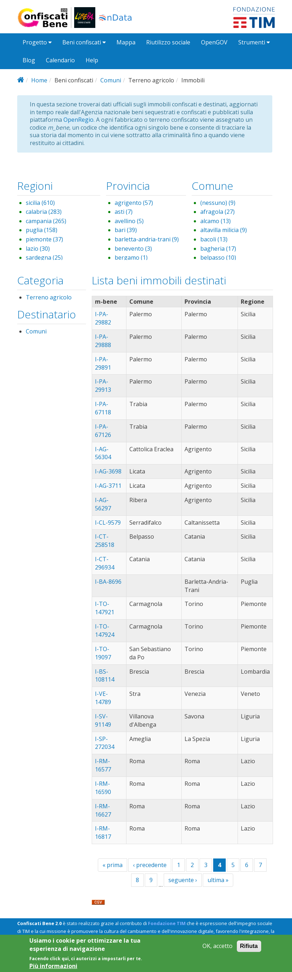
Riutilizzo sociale (168, 42)
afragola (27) (217, 212)
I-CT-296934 (104, 563)
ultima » (218, 880)
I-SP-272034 (104, 743)
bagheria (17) (218, 248)
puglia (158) (41, 230)
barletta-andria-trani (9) (147, 239)
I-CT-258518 (104, 541)
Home (39, 80)
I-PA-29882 (103, 318)
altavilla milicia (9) (223, 230)
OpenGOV (214, 42)
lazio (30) (38, 248)
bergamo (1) (131, 257)
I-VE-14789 (103, 698)
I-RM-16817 (103, 832)
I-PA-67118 (103, 408)
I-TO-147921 (104, 608)
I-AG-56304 (103, 453)
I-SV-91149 (103, 720)
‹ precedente (150, 865)
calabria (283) (44, 212)
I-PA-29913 (103, 385)
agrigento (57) (134, 203)
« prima (112, 865)
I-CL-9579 (108, 522)
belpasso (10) (218, 257)
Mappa (125, 42)
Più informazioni (53, 966)
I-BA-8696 (108, 582)
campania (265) (46, 221)
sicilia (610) (40, 203)
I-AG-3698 (108, 471)
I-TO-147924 (104, 630)
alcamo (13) (215, 221)
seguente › (182, 880)
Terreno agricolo (49, 297)
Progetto (37, 42)
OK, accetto (217, 946)
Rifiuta (249, 946)
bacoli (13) (214, 239)
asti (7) (124, 212)
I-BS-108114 (104, 676)
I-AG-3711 (108, 486)
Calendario (60, 60)
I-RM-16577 (103, 765)
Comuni (110, 80)
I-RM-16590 (103, 788)
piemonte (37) (44, 239)
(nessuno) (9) (217, 203)
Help (92, 60)
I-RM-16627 (103, 810)
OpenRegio (78, 120)
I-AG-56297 (103, 504)
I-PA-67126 (103, 431)
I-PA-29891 (103, 363)
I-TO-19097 (103, 653)
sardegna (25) (44, 257)
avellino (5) (129, 221)
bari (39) (126, 230)
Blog (29, 60)
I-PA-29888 (103, 341)
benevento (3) (133, 248)
